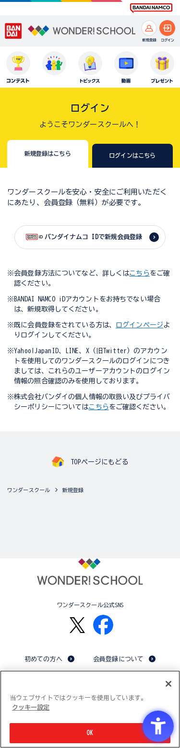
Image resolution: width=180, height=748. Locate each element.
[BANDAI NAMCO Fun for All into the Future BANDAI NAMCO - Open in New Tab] (151, 8)
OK (89, 733)
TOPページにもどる (99, 462)
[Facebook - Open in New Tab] (103, 625)
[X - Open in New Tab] (77, 625)
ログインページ (139, 325)
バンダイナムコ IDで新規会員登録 (93, 237)
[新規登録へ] (149, 28)
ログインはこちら (132, 155)
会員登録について (118, 659)
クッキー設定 (30, 707)
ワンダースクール (28, 490)
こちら (139, 273)
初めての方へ (43, 659)
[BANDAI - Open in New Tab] (13, 31)
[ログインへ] (167, 28)
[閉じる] (168, 683)
